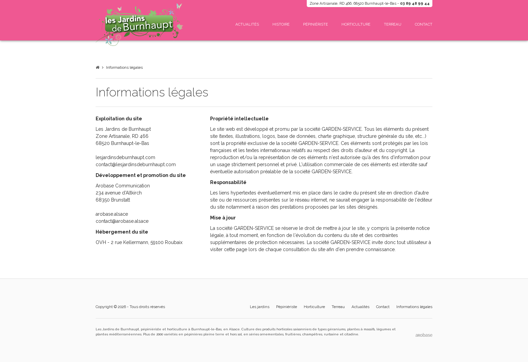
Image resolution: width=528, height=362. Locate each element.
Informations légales (124, 67)
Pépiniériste (315, 24)
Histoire (281, 24)
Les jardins (259, 306)
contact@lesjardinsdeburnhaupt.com (136, 164)
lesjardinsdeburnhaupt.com (125, 157)
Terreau (392, 24)
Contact (423, 24)
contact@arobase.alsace (122, 221)
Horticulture (355, 24)
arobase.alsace (112, 214)
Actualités (247, 24)
